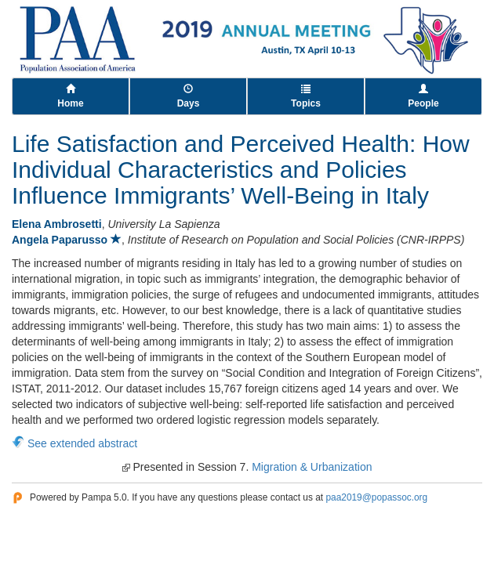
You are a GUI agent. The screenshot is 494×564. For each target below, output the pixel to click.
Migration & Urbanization (312, 467)
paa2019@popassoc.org (376, 497)
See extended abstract (82, 443)
